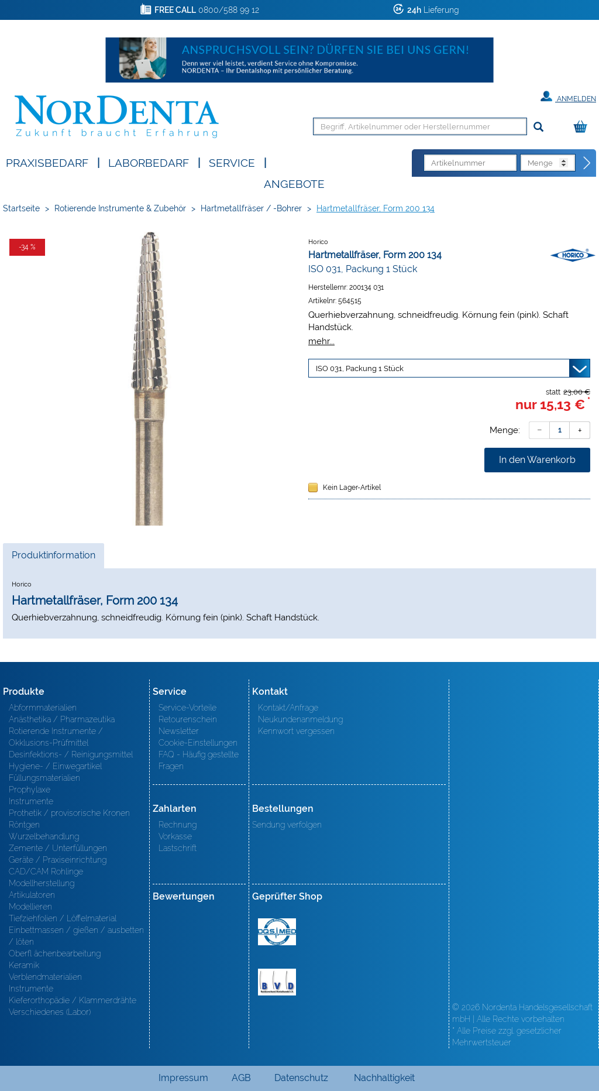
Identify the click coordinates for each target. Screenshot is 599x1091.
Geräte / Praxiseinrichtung (57, 859)
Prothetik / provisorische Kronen (69, 813)
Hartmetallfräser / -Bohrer (251, 208)
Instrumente (31, 801)
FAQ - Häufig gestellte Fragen (199, 760)
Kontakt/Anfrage (288, 707)
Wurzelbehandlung (44, 836)
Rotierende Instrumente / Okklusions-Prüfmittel (56, 736)
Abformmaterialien (43, 707)
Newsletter (179, 731)
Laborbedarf (148, 161)
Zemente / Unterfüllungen (58, 848)
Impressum (183, 1077)
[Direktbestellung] (587, 163)
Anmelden (568, 96)
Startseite (21, 208)
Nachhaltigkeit (384, 1077)
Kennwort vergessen (296, 731)
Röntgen (24, 824)
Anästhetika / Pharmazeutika (62, 719)
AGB (241, 1077)
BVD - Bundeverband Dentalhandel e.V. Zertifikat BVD (277, 982)
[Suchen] (538, 127)
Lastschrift (178, 848)
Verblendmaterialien (45, 977)
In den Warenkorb (537, 459)
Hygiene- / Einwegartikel (55, 766)
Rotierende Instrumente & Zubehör (120, 208)
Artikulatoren (32, 895)
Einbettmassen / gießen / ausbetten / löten (76, 935)
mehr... (321, 341)
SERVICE (232, 161)
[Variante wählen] (449, 368)
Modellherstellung (41, 883)
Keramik (24, 965)
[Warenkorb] (583, 127)
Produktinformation (53, 558)
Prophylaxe (29, 789)
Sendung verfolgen (287, 824)
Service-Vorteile (187, 707)
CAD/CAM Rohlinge (46, 871)
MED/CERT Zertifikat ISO (277, 931)
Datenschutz (301, 1077)
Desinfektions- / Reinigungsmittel (71, 754)
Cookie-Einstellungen (198, 742)
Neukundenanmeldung (300, 719)
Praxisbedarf (47, 161)
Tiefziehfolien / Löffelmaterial (62, 918)
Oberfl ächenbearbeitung (55, 953)
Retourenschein (188, 719)
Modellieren (30, 906)
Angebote (294, 182)
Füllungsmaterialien (44, 778)
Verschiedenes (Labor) (50, 1012)
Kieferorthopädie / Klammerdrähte (72, 1000)
